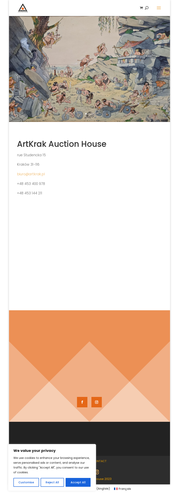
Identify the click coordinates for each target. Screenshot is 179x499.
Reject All (52, 482)
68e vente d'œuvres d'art (89, 86)
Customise (26, 482)
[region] (52, 467)
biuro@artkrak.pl (31, 174)
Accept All (78, 482)
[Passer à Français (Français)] (122, 488)
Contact (100, 461)
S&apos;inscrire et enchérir (89, 108)
